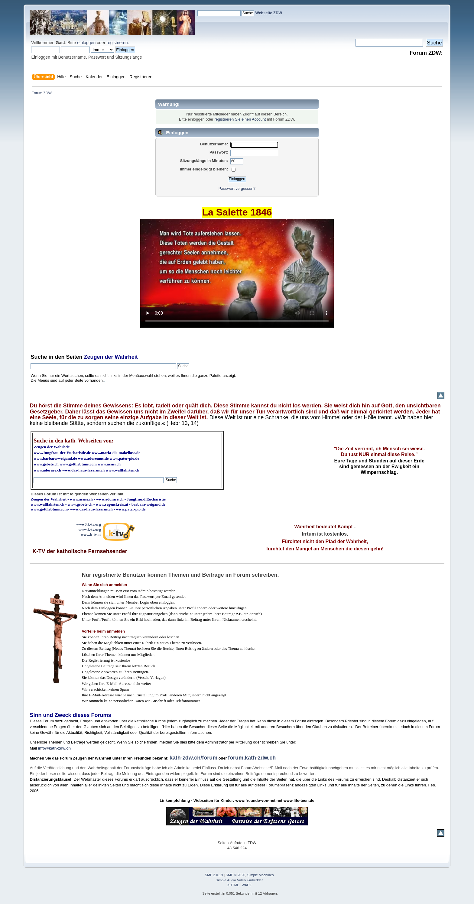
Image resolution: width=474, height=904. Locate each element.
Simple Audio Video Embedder (239, 880)
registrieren (117, 42)
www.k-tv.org (89, 529)
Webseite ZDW (268, 13)
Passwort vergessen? (237, 188)
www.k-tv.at (91, 534)
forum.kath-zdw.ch (252, 758)
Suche (39, 357)
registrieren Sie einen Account (240, 119)
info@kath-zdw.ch (54, 748)
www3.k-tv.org (88, 524)
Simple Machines (260, 875)
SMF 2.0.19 (214, 875)
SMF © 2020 (235, 875)
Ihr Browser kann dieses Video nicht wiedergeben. (237, 273)
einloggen (86, 42)
